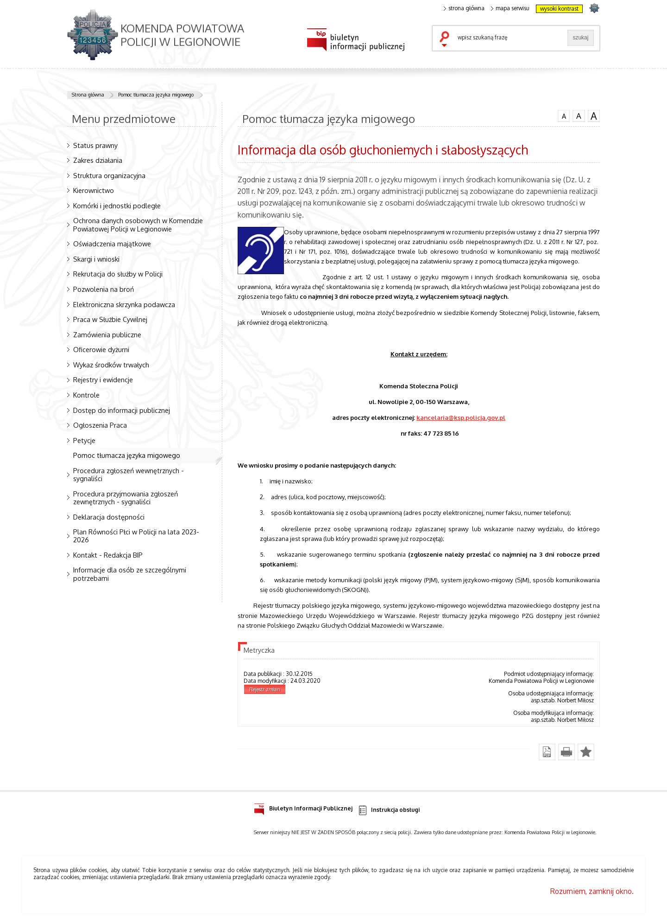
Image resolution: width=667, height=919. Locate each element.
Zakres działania (97, 160)
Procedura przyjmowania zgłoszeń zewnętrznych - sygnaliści (125, 497)
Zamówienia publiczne (107, 334)
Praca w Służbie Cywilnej (110, 319)
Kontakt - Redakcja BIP (108, 555)
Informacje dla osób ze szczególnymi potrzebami (129, 574)
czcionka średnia (579, 115)
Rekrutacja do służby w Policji (118, 274)
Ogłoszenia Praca (100, 425)
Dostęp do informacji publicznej (121, 410)
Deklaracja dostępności (109, 517)
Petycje (84, 440)
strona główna (464, 8)
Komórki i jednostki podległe (117, 205)
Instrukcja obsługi (388, 810)
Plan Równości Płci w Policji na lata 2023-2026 (136, 535)
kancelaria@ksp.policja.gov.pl (460, 417)
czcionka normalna (564, 115)
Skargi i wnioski (96, 259)
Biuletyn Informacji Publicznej (303, 807)
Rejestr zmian (264, 689)
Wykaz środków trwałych (111, 364)
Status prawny (95, 145)
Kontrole (86, 395)
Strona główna (88, 94)
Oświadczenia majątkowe (112, 243)
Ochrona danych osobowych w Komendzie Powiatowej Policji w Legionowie (138, 224)
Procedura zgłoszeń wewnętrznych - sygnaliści (128, 474)
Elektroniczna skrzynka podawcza (124, 304)
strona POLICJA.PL (594, 7)
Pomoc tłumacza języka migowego (156, 94)
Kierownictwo (93, 190)
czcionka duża (594, 116)
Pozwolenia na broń (103, 289)
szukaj (446, 40)
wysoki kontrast (559, 8)
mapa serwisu (510, 8)
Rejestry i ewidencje (103, 379)
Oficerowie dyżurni (101, 349)
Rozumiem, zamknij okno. (592, 891)
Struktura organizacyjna (109, 175)
